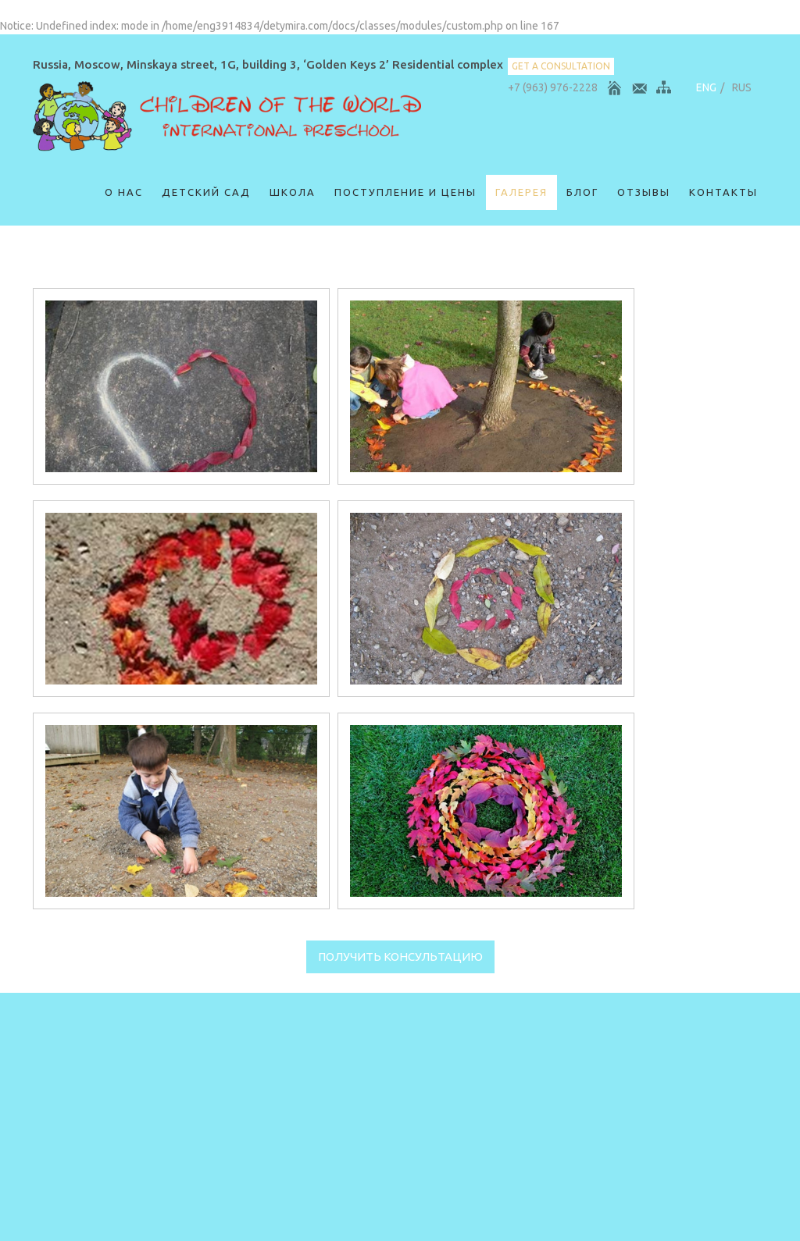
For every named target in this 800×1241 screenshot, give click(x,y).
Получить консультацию (400, 956)
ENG (706, 87)
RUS (742, 87)
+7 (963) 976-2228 (553, 87)
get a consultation (561, 66)
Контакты (723, 192)
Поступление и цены (405, 192)
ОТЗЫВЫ (643, 192)
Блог (582, 192)
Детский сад (206, 192)
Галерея (521, 192)
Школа (293, 192)
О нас (124, 192)
